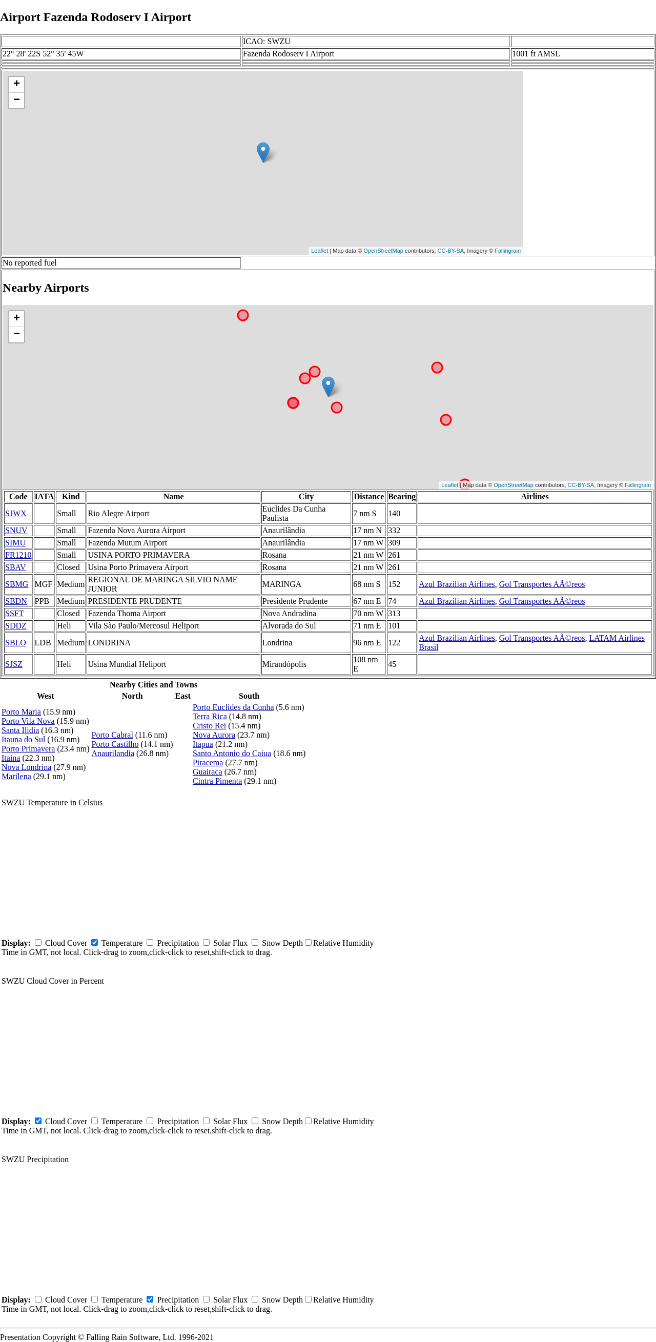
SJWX (16, 513)
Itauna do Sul (23, 739)
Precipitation (178, 943)
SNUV (16, 530)
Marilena (16, 776)
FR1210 (18, 555)
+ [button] (16, 84)
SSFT (14, 613)
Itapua (203, 744)
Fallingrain (508, 251)
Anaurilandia (113, 753)
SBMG (16, 584)
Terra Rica (210, 716)
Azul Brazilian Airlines (457, 584)
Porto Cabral (112, 734)
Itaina (11, 758)
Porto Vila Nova (28, 721)
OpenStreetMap (383, 251)
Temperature (122, 943)
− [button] (16, 100)
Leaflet (319, 251)
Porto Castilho (115, 744)
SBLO (15, 642)
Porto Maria (21, 711)
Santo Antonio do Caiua (232, 753)
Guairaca (207, 771)
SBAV (15, 567)
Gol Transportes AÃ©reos (542, 584)
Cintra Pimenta (217, 781)
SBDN (16, 601)
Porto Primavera (28, 748)
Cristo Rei (209, 725)
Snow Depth (282, 943)
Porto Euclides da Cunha (233, 707)
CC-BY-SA (451, 251)
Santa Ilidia (20, 730)
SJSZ (14, 664)
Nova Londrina (26, 767)
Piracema (208, 762)
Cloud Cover (66, 943)
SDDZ (16, 625)
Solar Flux (230, 943)
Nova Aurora (214, 734)
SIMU (15, 542)
